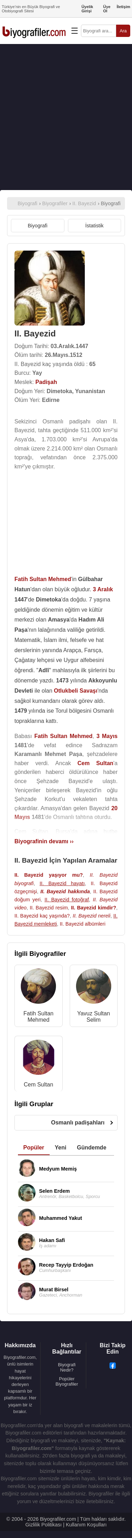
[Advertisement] (66, 117)
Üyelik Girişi (87, 9)
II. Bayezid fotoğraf (66, 899)
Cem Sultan (38, 1085)
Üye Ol (107, 9)
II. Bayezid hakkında (65, 891)
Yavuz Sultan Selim (93, 1016)
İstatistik (94, 225)
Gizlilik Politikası (43, 1524)
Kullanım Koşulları (86, 1524)
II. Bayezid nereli (91, 916)
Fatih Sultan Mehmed (39, 1016)
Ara (123, 30)
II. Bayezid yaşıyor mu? (48, 875)
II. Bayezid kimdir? (93, 907)
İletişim (123, 7)
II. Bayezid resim (49, 907)
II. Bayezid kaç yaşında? (42, 916)
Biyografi (38, 225)
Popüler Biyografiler (67, 1381)
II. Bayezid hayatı (61, 883)
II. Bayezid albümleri (83, 924)
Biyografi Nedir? (67, 1367)
